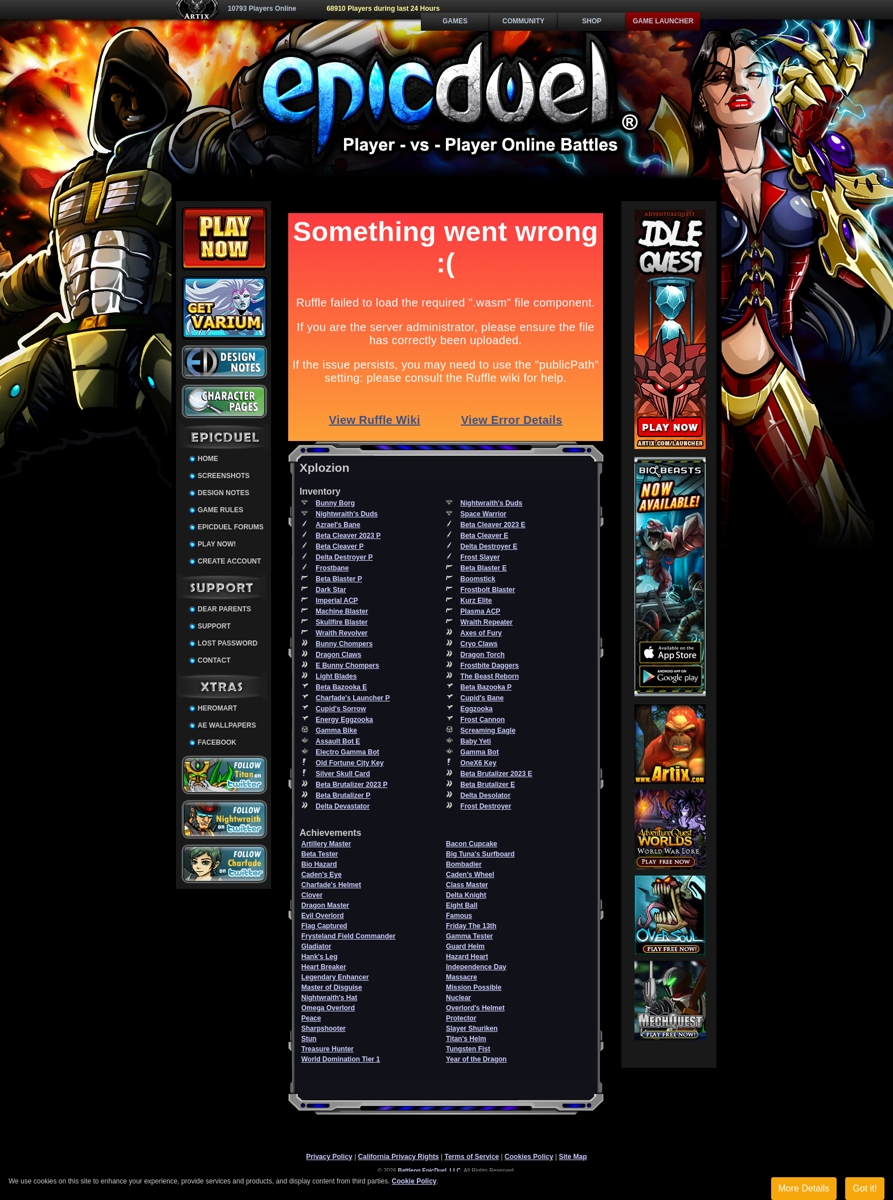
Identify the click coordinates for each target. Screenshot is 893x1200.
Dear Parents (224, 609)
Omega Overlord (328, 1008)
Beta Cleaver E (484, 536)
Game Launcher (663, 21)
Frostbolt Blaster (487, 590)
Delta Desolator (485, 795)
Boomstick (477, 579)
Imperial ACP (337, 601)
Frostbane (332, 568)
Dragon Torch (482, 655)
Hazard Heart (467, 957)
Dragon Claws (338, 655)
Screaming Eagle (487, 730)
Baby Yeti (475, 741)
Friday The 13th (471, 926)
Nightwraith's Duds (491, 503)
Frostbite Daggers (489, 666)
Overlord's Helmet (475, 1008)
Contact (214, 660)
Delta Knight (466, 895)
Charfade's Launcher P (353, 698)
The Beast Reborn (489, 676)
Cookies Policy (529, 1157)
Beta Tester (319, 854)
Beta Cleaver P (339, 546)
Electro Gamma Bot (347, 752)
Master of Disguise (331, 987)
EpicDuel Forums (231, 527)
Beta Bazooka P (485, 687)
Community (523, 21)
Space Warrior (483, 514)
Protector (461, 1018)
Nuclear (458, 998)
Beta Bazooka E (341, 687)
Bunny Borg (335, 503)
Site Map (573, 1157)
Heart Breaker (323, 967)
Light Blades (336, 676)
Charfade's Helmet (331, 885)
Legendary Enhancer (335, 977)
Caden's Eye (321, 875)
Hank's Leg (319, 957)
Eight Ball (461, 905)
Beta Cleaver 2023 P (348, 536)
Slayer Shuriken (472, 1028)
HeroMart (217, 708)
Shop (591, 21)
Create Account (229, 561)
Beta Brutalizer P (343, 795)
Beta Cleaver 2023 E (492, 525)
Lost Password (227, 643)
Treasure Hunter (327, 1049)
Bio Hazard (319, 864)
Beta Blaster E (483, 568)
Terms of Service (471, 1157)
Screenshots (223, 476)
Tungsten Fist (468, 1049)
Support (214, 626)
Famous (459, 916)
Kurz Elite (475, 601)
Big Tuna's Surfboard (480, 854)
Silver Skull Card (343, 774)
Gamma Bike (336, 730)
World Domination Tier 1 (340, 1059)
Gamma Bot (479, 752)
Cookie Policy (414, 1181)
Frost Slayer (479, 557)
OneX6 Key (478, 763)
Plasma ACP (480, 611)
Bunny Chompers (344, 644)
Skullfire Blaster (341, 622)
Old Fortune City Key (349, 763)
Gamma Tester (469, 936)
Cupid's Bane (481, 698)
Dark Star (331, 590)
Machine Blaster (342, 611)
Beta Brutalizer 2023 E (496, 774)
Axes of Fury (481, 633)
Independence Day (476, 967)
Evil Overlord (322, 916)
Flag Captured (324, 926)
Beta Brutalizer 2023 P (351, 785)
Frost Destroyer (485, 806)
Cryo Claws (478, 644)
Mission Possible (473, 987)
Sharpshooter (323, 1028)
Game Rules (220, 510)
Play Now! (217, 544)
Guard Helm (465, 946)
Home (208, 459)
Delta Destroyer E (488, 546)
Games (455, 21)
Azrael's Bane (338, 525)
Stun (309, 1039)
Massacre (461, 977)
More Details (804, 1188)
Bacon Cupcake (471, 844)
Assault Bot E (338, 741)
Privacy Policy (329, 1157)
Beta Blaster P (339, 579)
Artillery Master (326, 844)
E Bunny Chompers (347, 666)
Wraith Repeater (486, 622)
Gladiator (316, 946)
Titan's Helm (466, 1039)
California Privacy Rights (398, 1157)
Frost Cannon (482, 720)
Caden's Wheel (470, 875)
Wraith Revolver (341, 633)
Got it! (865, 1188)
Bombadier (464, 864)
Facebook (217, 742)
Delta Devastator (343, 806)
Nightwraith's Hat (329, 998)
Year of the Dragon (476, 1059)
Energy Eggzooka (344, 720)
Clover (311, 895)
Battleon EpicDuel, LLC (429, 1171)
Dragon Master (325, 905)
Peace (311, 1018)
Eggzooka (476, 709)
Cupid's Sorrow (341, 709)
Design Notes (223, 493)
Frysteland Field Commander (348, 936)
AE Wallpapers (227, 725)
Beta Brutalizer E (487, 785)
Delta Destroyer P (344, 557)
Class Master (467, 885)
